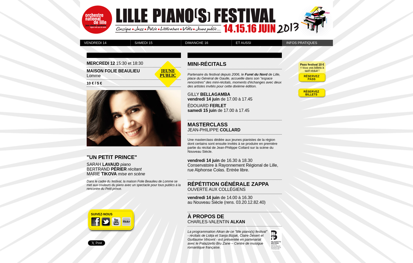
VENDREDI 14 (95, 43)
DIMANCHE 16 (196, 43)
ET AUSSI (243, 43)
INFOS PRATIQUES (301, 43)
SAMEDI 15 (144, 43)
